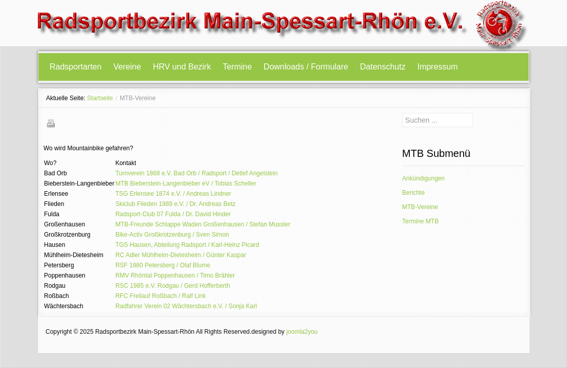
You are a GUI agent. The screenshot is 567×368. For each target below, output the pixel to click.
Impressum (437, 66)
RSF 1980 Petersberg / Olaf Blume (162, 265)
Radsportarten (75, 66)
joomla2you (301, 331)
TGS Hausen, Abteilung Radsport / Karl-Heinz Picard (187, 244)
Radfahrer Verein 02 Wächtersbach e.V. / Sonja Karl (185, 306)
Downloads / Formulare (306, 66)
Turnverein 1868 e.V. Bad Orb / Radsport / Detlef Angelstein (196, 173)
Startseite (100, 98)
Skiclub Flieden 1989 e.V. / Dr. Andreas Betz (175, 204)
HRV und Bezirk (182, 66)
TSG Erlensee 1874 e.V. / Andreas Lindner (173, 193)
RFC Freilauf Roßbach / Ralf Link (160, 296)
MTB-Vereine (420, 207)
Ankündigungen (423, 178)
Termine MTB (420, 221)
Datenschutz (383, 66)
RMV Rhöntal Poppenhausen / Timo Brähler (174, 275)
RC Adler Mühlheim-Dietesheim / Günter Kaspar (180, 255)
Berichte (413, 192)
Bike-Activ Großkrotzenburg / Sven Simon (172, 234)
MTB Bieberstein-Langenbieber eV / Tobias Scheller (185, 183)
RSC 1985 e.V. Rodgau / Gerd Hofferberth (172, 285)
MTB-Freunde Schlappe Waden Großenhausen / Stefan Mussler (202, 224)
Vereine (127, 66)
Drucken (51, 123)
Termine (237, 66)
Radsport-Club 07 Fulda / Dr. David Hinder (172, 214)
